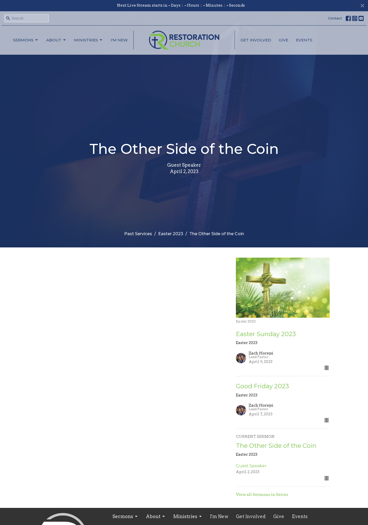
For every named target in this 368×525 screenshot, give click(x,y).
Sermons (26, 40)
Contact (335, 18)
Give (283, 40)
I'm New (119, 40)
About (56, 40)
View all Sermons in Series (262, 494)
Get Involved (255, 40)
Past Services (138, 233)
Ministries (88, 40)
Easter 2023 (170, 233)
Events (304, 40)
